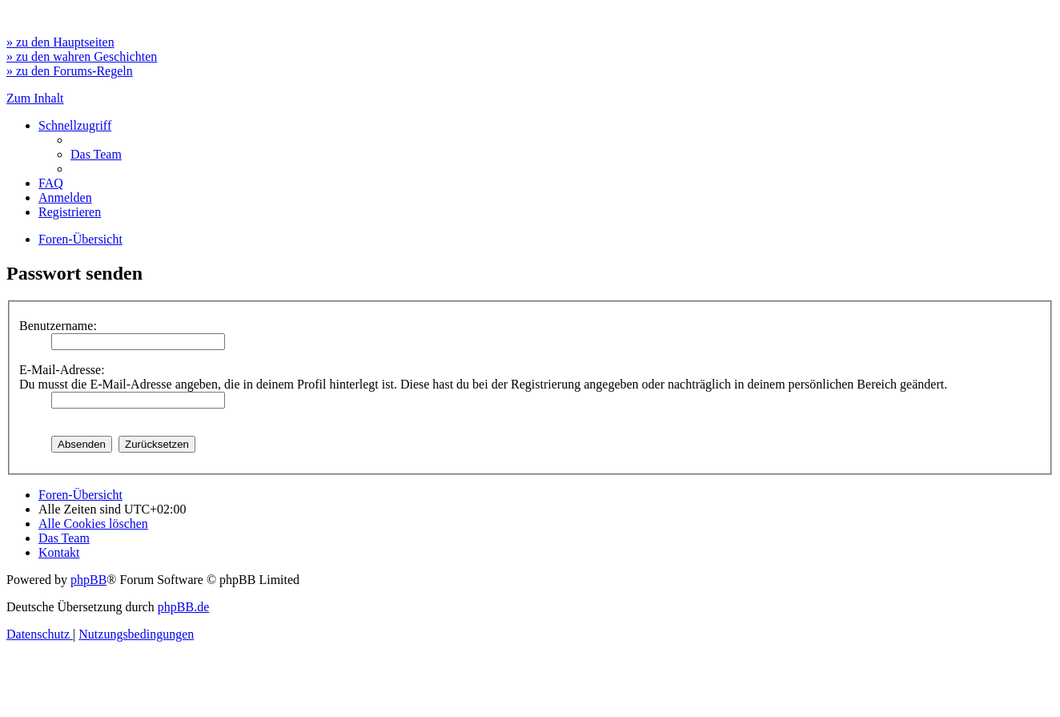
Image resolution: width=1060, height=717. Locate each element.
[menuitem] (96, 154)
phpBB (88, 579)
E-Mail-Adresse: (62, 370)
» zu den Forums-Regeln (69, 71)
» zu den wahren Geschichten (81, 56)
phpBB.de (183, 607)
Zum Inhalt (35, 98)
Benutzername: (58, 325)
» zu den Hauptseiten (60, 42)
